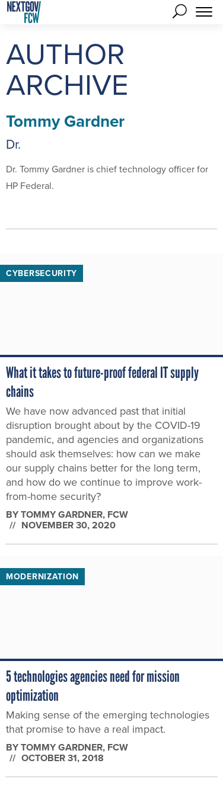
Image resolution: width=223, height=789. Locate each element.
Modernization (42, 576)
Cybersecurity (41, 273)
